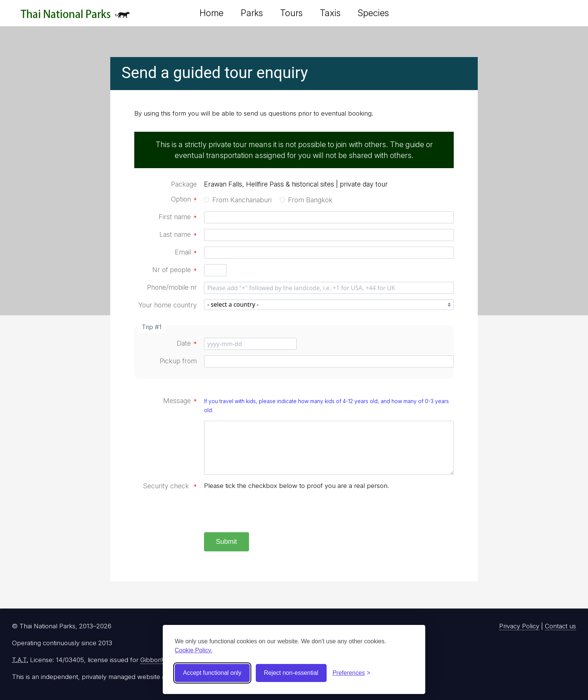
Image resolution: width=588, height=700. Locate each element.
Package (184, 184)
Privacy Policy (519, 626)
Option (184, 199)
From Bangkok (310, 200)
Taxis (330, 13)
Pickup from (178, 361)
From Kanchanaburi (242, 200)
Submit (226, 541)
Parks (252, 13)
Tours (291, 13)
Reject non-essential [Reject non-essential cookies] (291, 673)
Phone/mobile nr (172, 287)
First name (178, 217)
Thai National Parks (75, 16)
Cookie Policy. (193, 650)
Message (180, 401)
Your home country (167, 305)
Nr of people (174, 270)
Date (187, 343)
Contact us (560, 626)
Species (373, 13)
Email (186, 252)
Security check (170, 486)
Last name (178, 234)
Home (212, 13)
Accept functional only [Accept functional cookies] (212, 673)
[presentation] (261, 512)
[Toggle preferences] (351, 673)
